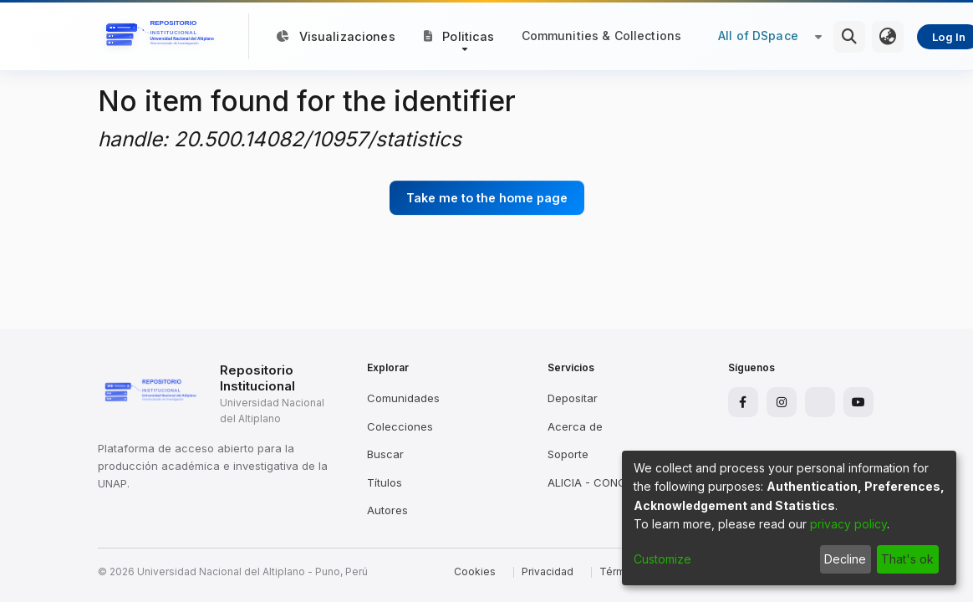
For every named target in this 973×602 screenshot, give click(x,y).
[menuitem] (888, 37)
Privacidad (547, 571)
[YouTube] (858, 402)
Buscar (385, 454)
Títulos (384, 482)
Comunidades (403, 398)
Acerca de (575, 426)
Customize (662, 559)
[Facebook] (743, 402)
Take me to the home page (487, 198)
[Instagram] (782, 402)
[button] (459, 36)
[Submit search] (849, 37)
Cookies (475, 571)
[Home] (163, 37)
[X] (820, 402)
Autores (387, 510)
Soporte (568, 454)
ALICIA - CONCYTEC (601, 482)
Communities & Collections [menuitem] (602, 35)
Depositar (573, 398)
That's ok (907, 559)
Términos (622, 571)
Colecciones (400, 426)
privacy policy (848, 524)
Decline (845, 559)
